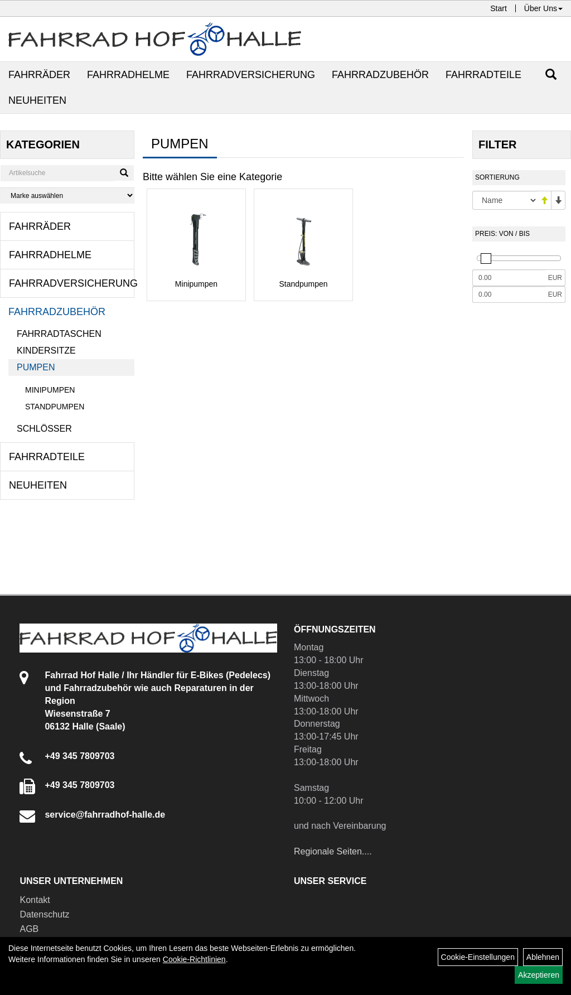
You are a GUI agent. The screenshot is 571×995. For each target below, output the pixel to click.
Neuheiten (37, 100)
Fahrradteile (483, 74)
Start (498, 8)
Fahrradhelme (128, 74)
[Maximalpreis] (508, 294)
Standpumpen (54, 406)
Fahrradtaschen (59, 334)
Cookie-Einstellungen (478, 957)
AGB (29, 929)
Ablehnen (542, 957)
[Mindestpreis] (508, 277)
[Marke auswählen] (67, 195)
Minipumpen (50, 389)
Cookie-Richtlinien (194, 959)
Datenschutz (44, 914)
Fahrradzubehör (380, 74)
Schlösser (44, 428)
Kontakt (35, 900)
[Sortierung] (505, 200)
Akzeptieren (538, 974)
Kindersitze (46, 350)
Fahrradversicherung (250, 74)
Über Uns (543, 8)
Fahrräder (39, 74)
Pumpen (36, 367)
